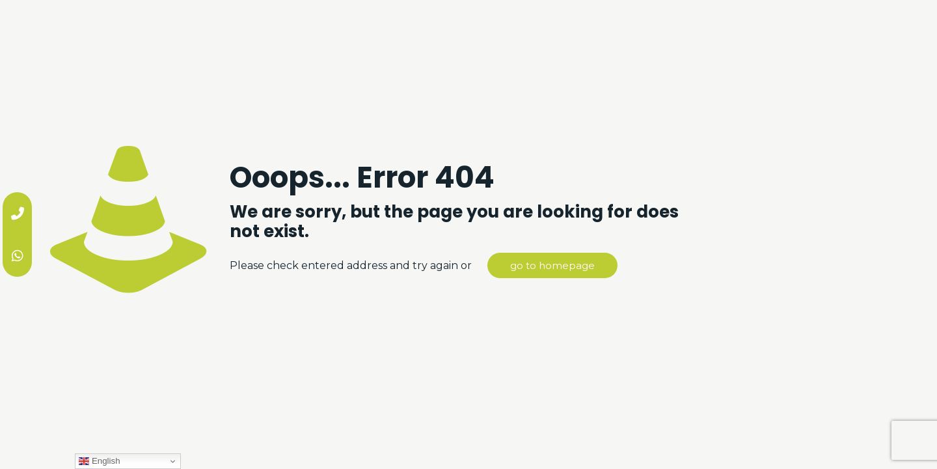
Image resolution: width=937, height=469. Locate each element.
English (99, 461)
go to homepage (552, 265)
